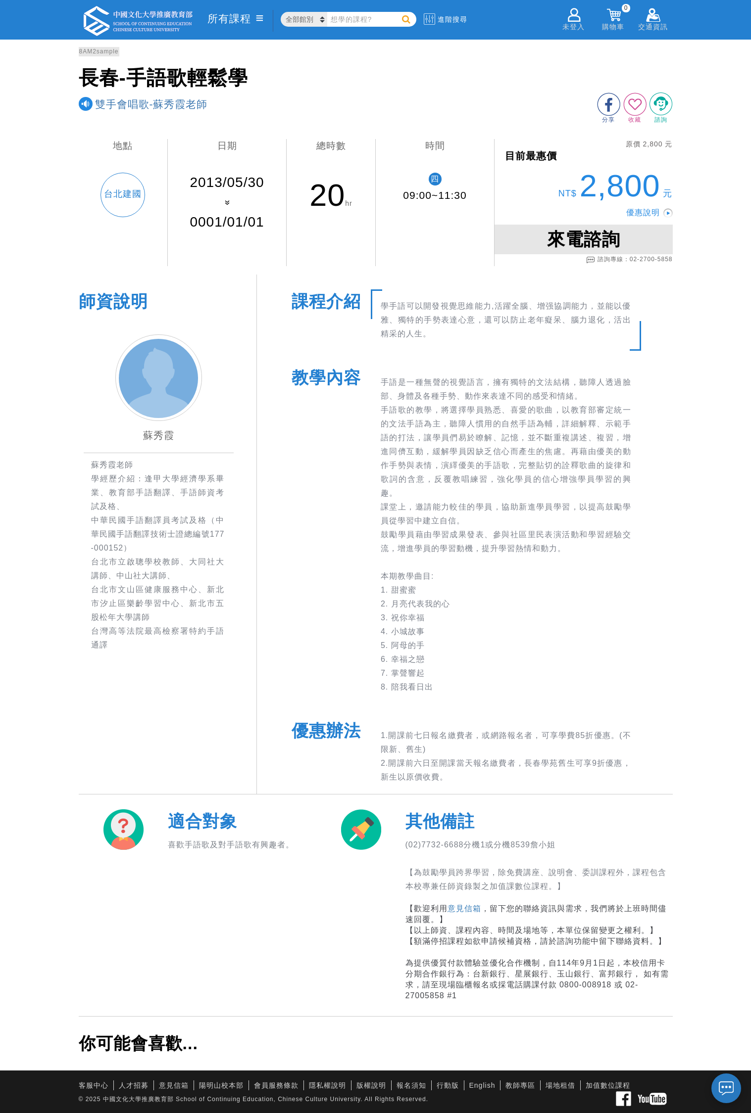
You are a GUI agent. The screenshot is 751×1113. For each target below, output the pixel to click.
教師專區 (520, 1085)
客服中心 (93, 1085)
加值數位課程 (608, 1085)
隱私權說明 (327, 1085)
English (482, 1085)
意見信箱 (464, 908)
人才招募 (134, 1085)
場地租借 (560, 1085)
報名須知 (411, 1085)
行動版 (448, 1085)
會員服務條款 (276, 1085)
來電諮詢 (583, 239)
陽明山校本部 (221, 1085)
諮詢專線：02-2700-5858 (629, 259)
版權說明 (371, 1085)
